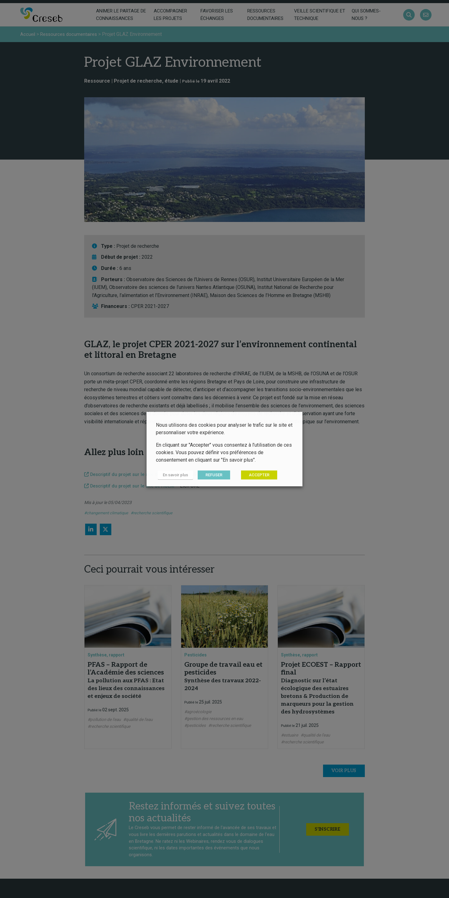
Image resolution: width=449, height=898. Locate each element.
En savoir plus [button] (173, 475)
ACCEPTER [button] (255, 475)
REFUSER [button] (210, 475)
